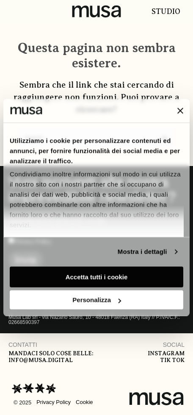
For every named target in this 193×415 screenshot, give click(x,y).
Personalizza (96, 300)
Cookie (84, 402)
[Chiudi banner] (180, 110)
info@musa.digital (40, 360)
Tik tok (172, 360)
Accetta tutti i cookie (97, 276)
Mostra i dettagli (142, 251)
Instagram (166, 353)
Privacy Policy (53, 402)
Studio (166, 11)
